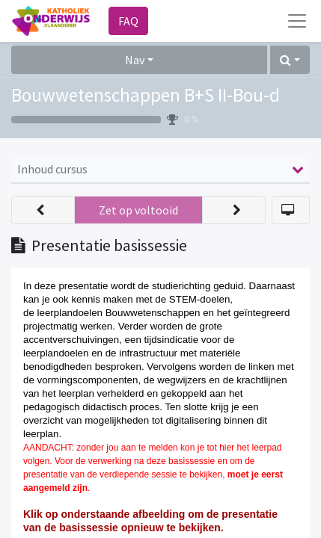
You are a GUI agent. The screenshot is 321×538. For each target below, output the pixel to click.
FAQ (128, 20)
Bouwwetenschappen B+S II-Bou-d (145, 95)
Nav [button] (134, 59)
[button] (290, 60)
